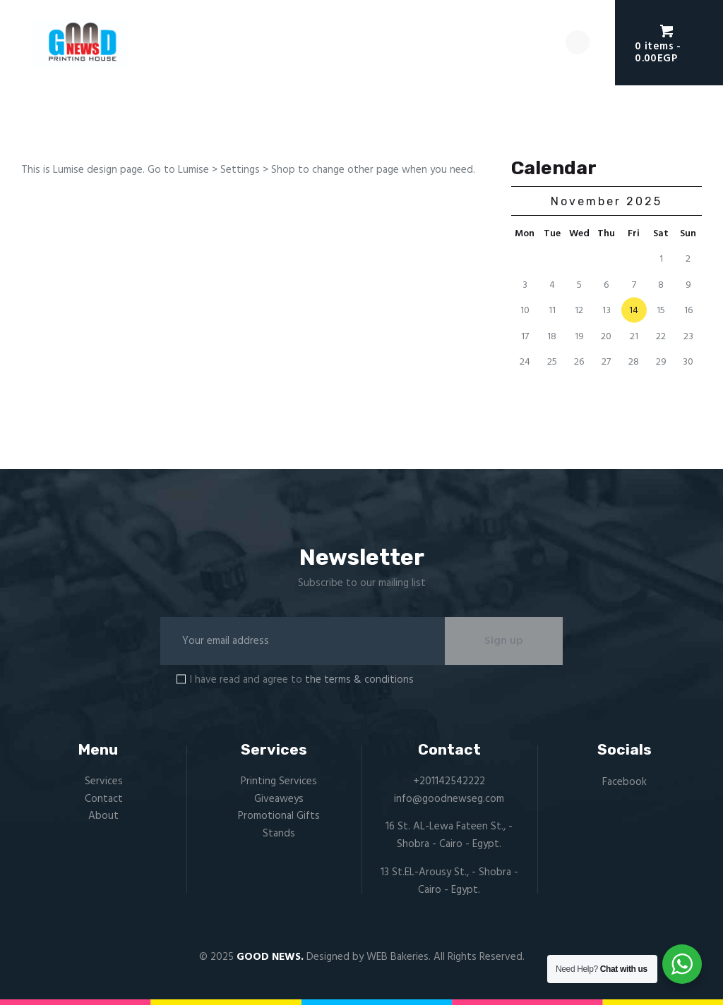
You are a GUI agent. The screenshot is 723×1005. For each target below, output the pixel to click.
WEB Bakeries (397, 957)
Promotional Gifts (279, 816)
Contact (104, 799)
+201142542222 (449, 781)
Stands (279, 834)
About (103, 816)
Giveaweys (279, 799)
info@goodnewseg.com (449, 799)
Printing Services (279, 781)
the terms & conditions (359, 679)
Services (104, 781)
